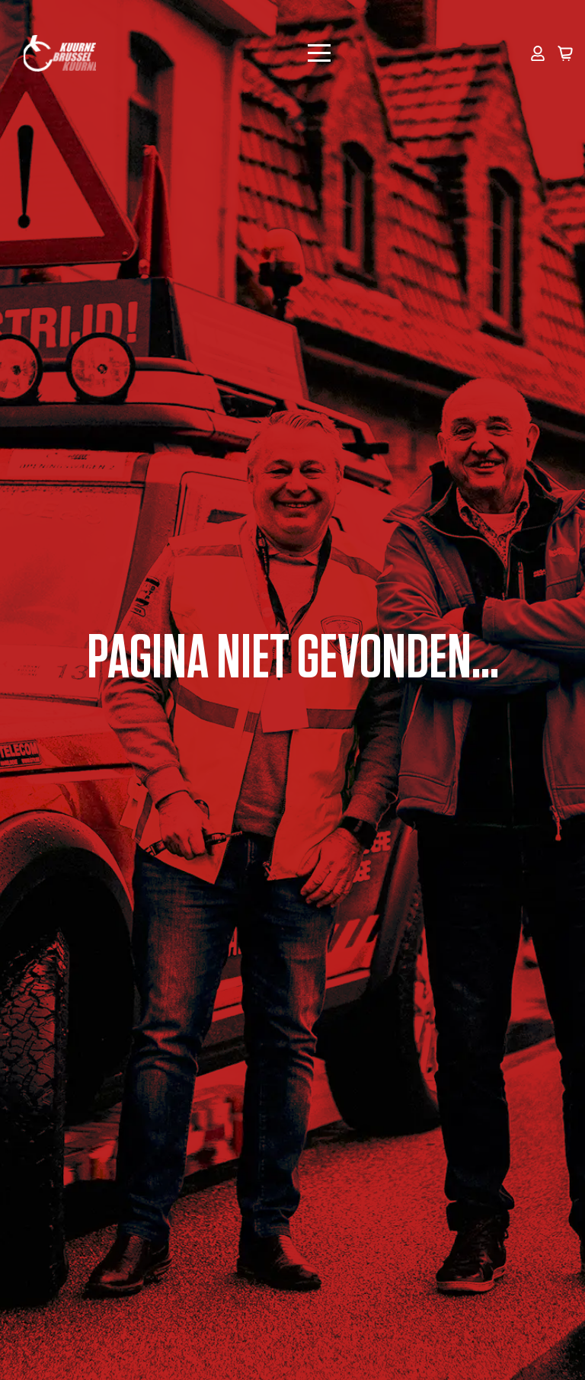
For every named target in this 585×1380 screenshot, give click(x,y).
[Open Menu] (319, 53)
